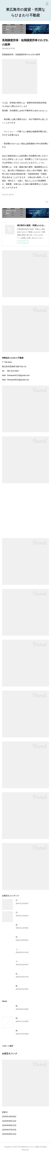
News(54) (5, 194)
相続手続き (20, 1018)
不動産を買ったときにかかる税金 (28, 913)
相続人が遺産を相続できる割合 (27, 1006)
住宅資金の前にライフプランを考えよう (30, 974)
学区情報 (19, 937)
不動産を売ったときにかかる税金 (28, 900)
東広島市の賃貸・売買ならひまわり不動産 (25, 12)
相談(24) (11, 194)
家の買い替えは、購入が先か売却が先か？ (31, 986)
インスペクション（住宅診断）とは (29, 949)
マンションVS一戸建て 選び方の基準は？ (31, 961)
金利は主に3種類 (22, 925)
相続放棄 (19, 1031)
